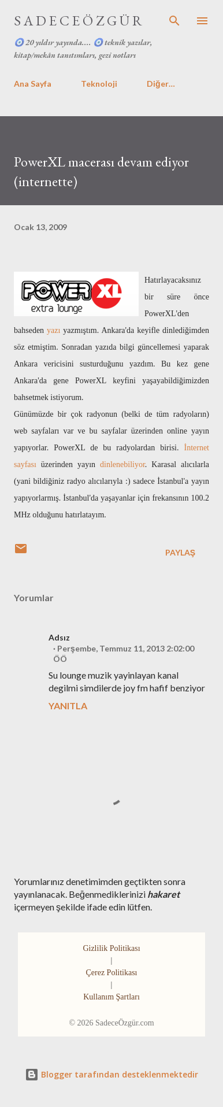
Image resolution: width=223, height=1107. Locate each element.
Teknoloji (99, 83)
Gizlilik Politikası (111, 948)
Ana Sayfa (32, 83)
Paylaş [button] (180, 552)
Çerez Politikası (111, 972)
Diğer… (161, 83)
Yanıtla (68, 705)
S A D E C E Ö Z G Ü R (78, 20)
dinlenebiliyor (122, 464)
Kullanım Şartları (111, 997)
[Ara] (174, 21)
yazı (53, 330)
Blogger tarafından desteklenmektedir (111, 1074)
